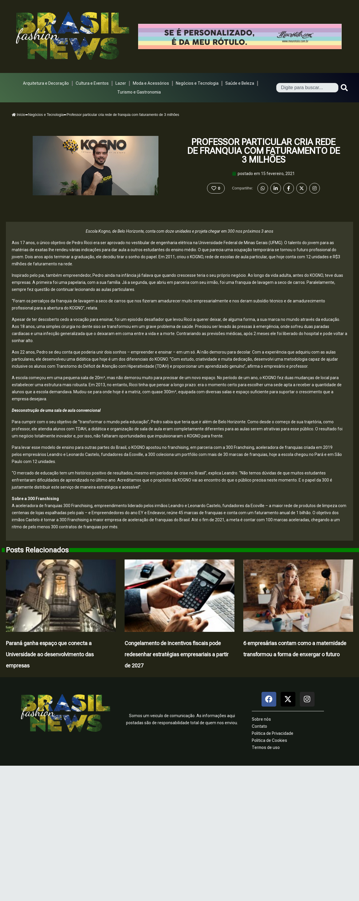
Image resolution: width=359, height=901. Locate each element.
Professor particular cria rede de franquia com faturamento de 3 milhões (263, 151)
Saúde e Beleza (239, 83)
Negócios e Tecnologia (197, 83)
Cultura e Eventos (92, 83)
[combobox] (307, 87)
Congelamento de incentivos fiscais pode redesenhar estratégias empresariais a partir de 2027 (177, 654)
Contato (259, 726)
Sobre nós (261, 719)
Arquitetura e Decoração (46, 83)
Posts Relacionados (37, 550)
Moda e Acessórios (151, 83)
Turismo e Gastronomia (139, 92)
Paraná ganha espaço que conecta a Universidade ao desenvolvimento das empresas (50, 654)
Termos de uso (266, 747)
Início (18, 115)
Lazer (120, 83)
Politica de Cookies (269, 740)
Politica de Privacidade (272, 733)
